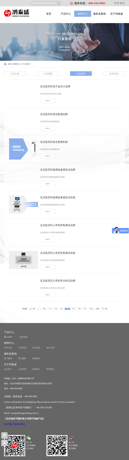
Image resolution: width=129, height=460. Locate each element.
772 (55, 309)
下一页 (104, 309)
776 (79, 309)
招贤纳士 (36, 369)
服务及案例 (99, 13)
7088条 (24, 309)
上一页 (32, 309)
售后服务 (22, 358)
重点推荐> (8, 337)
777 (85, 309)
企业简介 (8, 369)
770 (44, 309)
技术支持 (114, 73)
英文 (122, 3)
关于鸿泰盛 (116, 13)
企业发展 (22, 369)
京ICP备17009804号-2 (14, 424)
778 (91, 309)
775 (73, 309)
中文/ (117, 3)
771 (50, 309)
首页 (48, 13)
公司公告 (14, 73)
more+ (47, 100)
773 (61, 309)
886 (97, 309)
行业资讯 (26, 64)
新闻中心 (83, 13)
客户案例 (8, 358)
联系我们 (50, 369)
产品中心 (66, 13)
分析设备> (23, 337)
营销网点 (36, 358)
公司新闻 (47, 73)
